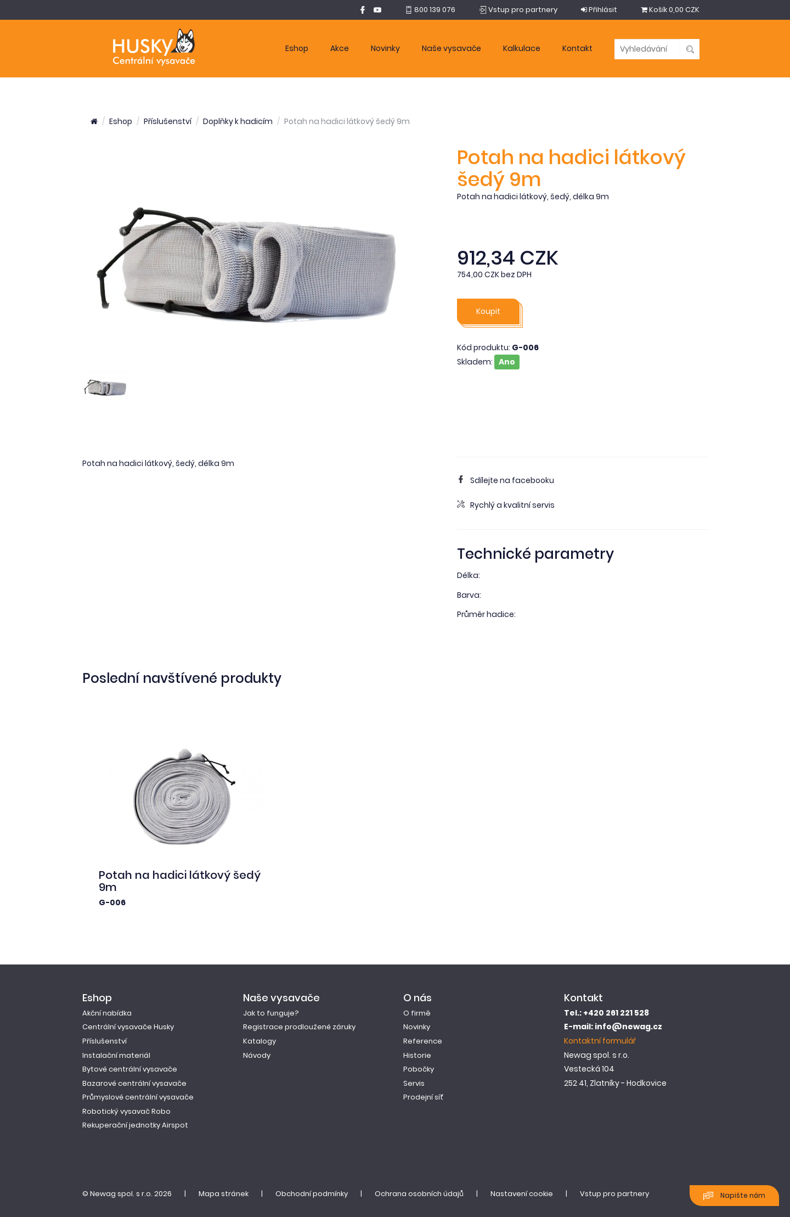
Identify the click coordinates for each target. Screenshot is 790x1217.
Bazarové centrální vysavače (134, 1083)
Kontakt (577, 48)
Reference (422, 1041)
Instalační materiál (116, 1055)
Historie (417, 1055)
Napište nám (734, 1196)
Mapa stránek (224, 1193)
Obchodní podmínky (311, 1193)
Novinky (385, 48)
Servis (414, 1083)
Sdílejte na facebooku (505, 480)
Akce (339, 48)
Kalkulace (521, 48)
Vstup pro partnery (614, 1193)
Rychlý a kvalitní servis (506, 505)
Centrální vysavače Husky (128, 1027)
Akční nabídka (107, 1013)
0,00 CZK (670, 9)
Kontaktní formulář (600, 1040)
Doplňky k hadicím (238, 121)
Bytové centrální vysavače (129, 1069)
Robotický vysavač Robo (126, 1111)
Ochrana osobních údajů (419, 1193)
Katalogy (259, 1041)
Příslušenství (167, 121)
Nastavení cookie (521, 1193)
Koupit (488, 311)
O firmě (417, 1013)
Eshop (296, 48)
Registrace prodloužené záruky (299, 1027)
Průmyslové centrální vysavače (138, 1097)
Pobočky (418, 1069)
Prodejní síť (423, 1097)
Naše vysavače (451, 48)
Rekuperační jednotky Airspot (135, 1125)
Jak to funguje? (271, 1013)
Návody (256, 1055)
